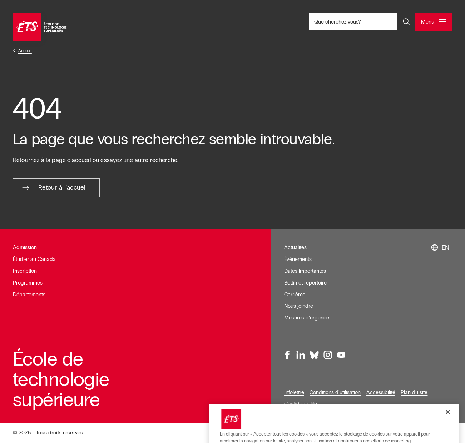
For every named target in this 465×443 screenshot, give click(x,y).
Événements (298, 259)
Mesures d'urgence (306, 317)
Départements (29, 294)
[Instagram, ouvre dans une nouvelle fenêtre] (328, 354)
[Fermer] (448, 429)
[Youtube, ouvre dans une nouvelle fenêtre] (341, 354)
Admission (25, 247)
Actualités (295, 247)
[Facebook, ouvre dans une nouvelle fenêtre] (287, 354)
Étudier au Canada (34, 259)
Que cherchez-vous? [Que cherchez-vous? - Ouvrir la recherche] (361, 21)
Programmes (28, 283)
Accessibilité (380, 392)
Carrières (294, 294)
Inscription (25, 271)
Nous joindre (298, 306)
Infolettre (294, 392)
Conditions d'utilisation (335, 392)
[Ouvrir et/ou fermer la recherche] (406, 22)
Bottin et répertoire (305, 283)
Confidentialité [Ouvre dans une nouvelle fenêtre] (300, 404)
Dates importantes (305, 271)
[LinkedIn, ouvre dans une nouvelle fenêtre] (301, 354)
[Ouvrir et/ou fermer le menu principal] (433, 22)
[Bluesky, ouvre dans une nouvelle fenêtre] (314, 354)
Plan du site (414, 392)
